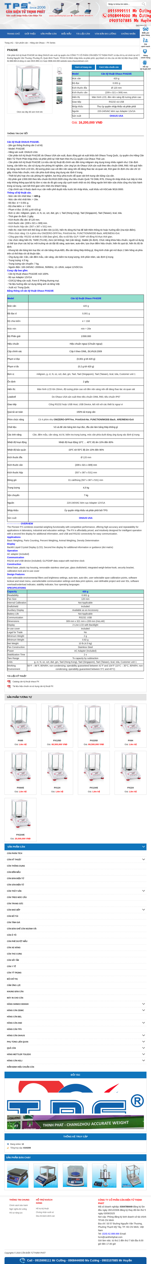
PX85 (20, 740)
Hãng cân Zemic (15, 1010)
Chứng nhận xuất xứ (45, 1212)
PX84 (130, 740)
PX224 (130, 787)
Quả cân (11, 1048)
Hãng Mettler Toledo (19, 1054)
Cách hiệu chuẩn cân (109, 67)
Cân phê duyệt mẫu (17, 941)
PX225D (94, 740)
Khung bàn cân (15, 991)
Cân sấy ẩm (13, 960)
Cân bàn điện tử (15, 878)
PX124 (57, 787)
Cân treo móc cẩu (17, 897)
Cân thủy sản (14, 891)
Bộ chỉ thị (12, 979)
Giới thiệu (30, 34)
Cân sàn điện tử (15, 885)
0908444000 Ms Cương (83, 1260)
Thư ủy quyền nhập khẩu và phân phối (116, 106)
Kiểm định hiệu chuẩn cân (20, 1067)
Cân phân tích (14, 853)
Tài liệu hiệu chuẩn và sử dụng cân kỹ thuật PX (33, 686)
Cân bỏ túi (12, 916)
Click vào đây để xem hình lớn (30, 112)
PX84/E (20, 787)
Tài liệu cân (83, 34)
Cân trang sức (15, 903)
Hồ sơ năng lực (16, 1213)
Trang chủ (13, 34)
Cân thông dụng (16, 866)
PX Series (51, 43)
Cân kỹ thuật (14, 860)
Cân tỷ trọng (14, 973)
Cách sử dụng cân (83, 67)
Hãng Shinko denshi (17, 1004)
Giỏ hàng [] (141, 25)
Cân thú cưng (14, 954)
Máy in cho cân (15, 998)
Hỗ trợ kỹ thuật (42, 1208)
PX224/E (20, 835)
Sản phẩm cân (49, 34)
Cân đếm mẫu (14, 872)
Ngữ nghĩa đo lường (18, 1209)
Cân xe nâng (13, 947)
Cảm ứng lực (14, 985)
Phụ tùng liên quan (17, 1042)
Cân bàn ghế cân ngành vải (21, 929)
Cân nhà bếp (13, 910)
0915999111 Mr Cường (50, 1260)
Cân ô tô (11, 935)
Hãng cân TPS (14, 1029)
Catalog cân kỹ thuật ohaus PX (26, 681)
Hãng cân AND (14, 1023)
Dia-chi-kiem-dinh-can (45, 1216)
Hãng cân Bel (14, 1017)
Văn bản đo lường (105, 34)
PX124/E (94, 787)
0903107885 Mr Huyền (117, 1260)
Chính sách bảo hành (18, 1205)
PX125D (57, 740)
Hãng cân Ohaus (37, 43)
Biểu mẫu (66, 34)
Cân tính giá (13, 922)
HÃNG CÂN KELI (14, 1061)
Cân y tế (11, 966)
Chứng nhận (128, 34)
